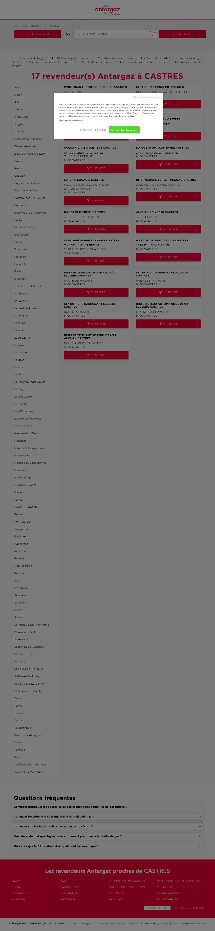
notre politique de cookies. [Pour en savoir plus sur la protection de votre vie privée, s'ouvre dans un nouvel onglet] (121, 116)
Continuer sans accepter (147, 97)
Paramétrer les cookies (92, 130)
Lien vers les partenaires (71, 121)
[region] (108, 116)
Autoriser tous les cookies (124, 130)
